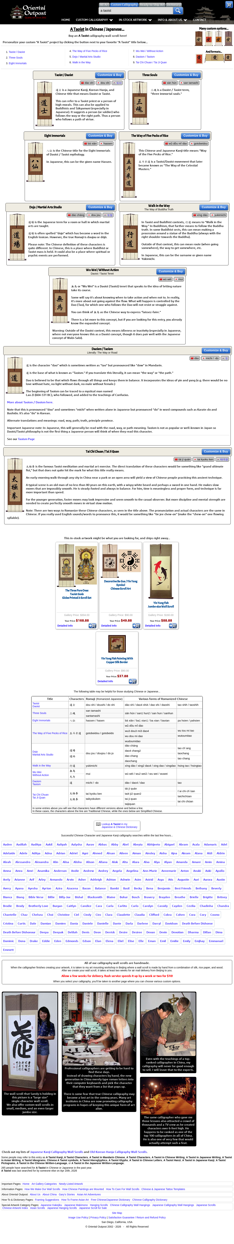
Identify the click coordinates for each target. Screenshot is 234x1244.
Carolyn (148, 906)
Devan (150, 932)
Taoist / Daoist (17, 51)
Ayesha (33, 888)
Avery (7, 888)
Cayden (177, 906)
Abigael (169, 844)
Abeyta (138, 844)
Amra (18, 871)
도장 (109, 215)
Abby (114, 844)
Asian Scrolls (37, 1208)
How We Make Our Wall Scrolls (42, 1189)
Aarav (90, 844)
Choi (50, 914)
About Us (35, 1194)
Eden (57, 941)
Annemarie (168, 871)
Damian (46, 923)
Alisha (77, 862)
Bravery (149, 897)
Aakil (49, 844)
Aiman (136, 853)
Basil (126, 888)
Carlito (122, 906)
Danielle (103, 923)
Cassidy (163, 906)
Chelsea (37, 914)
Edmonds (72, 941)
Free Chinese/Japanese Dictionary (110, 1199)
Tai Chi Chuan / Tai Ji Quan (151, 62)
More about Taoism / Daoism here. (30, 402)
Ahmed (97, 853)
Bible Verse (36, 897)
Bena (149, 888)
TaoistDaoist (36, 705)
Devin (163, 932)
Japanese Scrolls (206, 1205)
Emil (163, 941)
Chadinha (206, 906)
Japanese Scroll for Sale (93, 1208)
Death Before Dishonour (19, 932)
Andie (75, 871)
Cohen (180, 914)
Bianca (7, 897)
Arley (42, 879)
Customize (109, 74)
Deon (97, 932)
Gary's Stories (67, 1194)
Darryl (156, 923)
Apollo (220, 871)
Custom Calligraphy (94, 20)
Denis (85, 932)
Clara (108, 914)
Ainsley (150, 853)
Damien (60, 923)
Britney (222, 897)
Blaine (111, 897)
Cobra (168, 914)
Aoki (208, 871)
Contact (199, 20)
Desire (123, 932)
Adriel (74, 853)
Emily (186, 941)
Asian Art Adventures (89, 1194)
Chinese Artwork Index (15, 1208)
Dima (219, 932)
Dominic (8, 941)
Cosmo (214, 914)
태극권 (224, 459)
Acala (196, 844)
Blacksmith (95, 897)
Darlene (142, 923)
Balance (100, 888)
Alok (115, 862)
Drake (34, 941)
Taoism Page (26, 439)
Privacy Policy (98, 1217)
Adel (224, 844)
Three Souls (15, 57)
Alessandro (22, 862)
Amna (7, 871)
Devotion (177, 932)
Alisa (66, 862)
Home (65, 20)
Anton (185, 871)
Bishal (79, 897)
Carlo (134, 906)
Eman (152, 941)
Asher (82, 879)
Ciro (98, 914)
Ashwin (125, 879)
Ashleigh (96, 879)
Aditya (36, 853)
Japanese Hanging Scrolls (62, 1208)
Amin (208, 862)
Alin (55, 862)
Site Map (117, 1212)
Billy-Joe (65, 897)
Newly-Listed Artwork (71, 1183)
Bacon (86, 888)
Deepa (44, 932)
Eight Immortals (18, 63)
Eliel (121, 941)
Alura (135, 862)
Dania (74, 923)
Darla (129, 923)
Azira (59, 888)
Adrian (60, 853)
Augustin (183, 879)
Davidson (171, 923)
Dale (33, 923)
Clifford (154, 914)
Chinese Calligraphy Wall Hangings (130, 1205)
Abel (125, 844)
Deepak (58, 932)
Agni (85, 853)
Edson (87, 941)
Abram (183, 844)
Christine (64, 914)
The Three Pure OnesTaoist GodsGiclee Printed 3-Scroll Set (76, 594)
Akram (186, 853)
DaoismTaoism (37, 783)
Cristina (8, 923)
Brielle (194, 897)
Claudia (140, 914)
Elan (98, 941)
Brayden (164, 897)
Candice (86, 906)
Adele (23, 853)
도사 (119, 82)
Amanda (182, 862)
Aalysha (76, 844)
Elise (131, 941)
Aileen (123, 853)
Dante (117, 923)
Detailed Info (65, 625)
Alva (147, 862)
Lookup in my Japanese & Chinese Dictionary (119, 825)
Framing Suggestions (47, 1199)
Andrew (88, 871)
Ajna (174, 853)
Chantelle (9, 914)
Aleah (7, 862)
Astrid (149, 879)
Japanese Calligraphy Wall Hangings (173, 1205)
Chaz (24, 914)
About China (50, 1194)
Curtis (22, 923)
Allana (103, 862)
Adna (48, 853)
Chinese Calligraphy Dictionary (149, 1199)
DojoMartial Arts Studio (43, 753)
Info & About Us (172, 20)
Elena (109, 941)
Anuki (197, 871)
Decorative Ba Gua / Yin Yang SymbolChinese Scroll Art (120, 585)
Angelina (132, 871)
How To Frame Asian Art (75, 1199)
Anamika (43, 871)
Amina (220, 862)
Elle (141, 941)
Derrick (110, 932)
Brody (20, 906)
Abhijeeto (153, 844)
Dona (21, 941)
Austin (221, 879)
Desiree (137, 932)
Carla (110, 906)
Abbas (102, 844)
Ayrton (46, 888)
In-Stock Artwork (135, 20)
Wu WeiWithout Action (41, 774)
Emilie (174, 941)
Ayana (19, 888)
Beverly (216, 888)
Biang (20, 897)
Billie (51, 897)
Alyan (168, 862)
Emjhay (200, 941)
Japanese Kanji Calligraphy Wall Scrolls (56, 1152)
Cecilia (191, 906)
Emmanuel (216, 941)
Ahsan (111, 853)
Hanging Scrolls (99, 1205)
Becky (138, 888)
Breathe (180, 897)
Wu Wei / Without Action (149, 51)
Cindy (87, 914)
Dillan (207, 932)
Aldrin (221, 853)
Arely (6, 879)
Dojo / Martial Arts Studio (86, 56)
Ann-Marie (150, 871)
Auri (196, 879)
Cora (192, 914)
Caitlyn (71, 906)
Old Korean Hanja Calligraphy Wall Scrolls (118, 1152)
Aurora (207, 879)
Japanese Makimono (76, 1205)
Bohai (123, 897)
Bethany (201, 888)
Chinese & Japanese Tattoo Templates (163, 1189)
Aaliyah (62, 844)
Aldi (209, 853)
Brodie (7, 906)
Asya (161, 879)
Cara (99, 906)
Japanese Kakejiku (51, 1205)
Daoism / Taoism (145, 56)
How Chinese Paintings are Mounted (83, 1189)
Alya (157, 862)
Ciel (76, 914)
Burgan (57, 906)
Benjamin (164, 888)
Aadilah (21, 844)
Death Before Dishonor (197, 923)
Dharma (193, 932)
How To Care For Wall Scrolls (122, 1189)
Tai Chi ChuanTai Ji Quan (41, 796)
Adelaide (9, 853)
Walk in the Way (81, 62)
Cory (203, 914)
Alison (90, 862)
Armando (56, 879)
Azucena (72, 888)
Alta (125, 862)
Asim (138, 879)
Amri (30, 871)
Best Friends (183, 888)
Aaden (7, 844)
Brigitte (208, 897)
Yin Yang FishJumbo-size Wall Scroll (161, 604)
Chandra (223, 906)
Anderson (60, 871)
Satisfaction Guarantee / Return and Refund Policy (137, 1217)
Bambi (114, 888)
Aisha (163, 853)
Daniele (87, 923)
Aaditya (36, 844)
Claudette (123, 914)
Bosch (136, 897)
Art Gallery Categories (44, 1183)
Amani (196, 862)
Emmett (8, 950)
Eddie (46, 941)
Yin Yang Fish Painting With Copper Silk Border (117, 660)
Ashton (111, 879)
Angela (117, 871)
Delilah (73, 932)
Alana (199, 853)
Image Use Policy (78, 1217)
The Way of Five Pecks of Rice (89, 51)
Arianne (19, 879)
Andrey (103, 871)
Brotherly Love (38, 906)
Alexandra (42, 862)
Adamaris (210, 844)
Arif (31, 879)
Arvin (70, 879)
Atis (170, 879)
